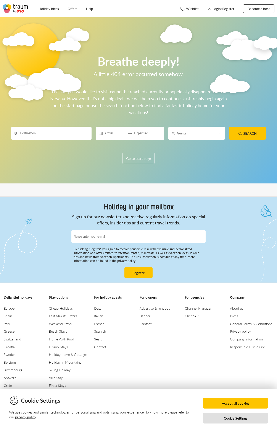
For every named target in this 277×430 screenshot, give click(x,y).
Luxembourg (13, 370)
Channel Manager (198, 308)
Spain (8, 316)
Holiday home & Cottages (68, 354)
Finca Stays (57, 385)
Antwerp (10, 378)
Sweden (10, 354)
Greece (9, 331)
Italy (7, 324)
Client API (192, 316)
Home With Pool (61, 339)
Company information (246, 339)
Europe (9, 308)
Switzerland (12, 339)
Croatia (9, 347)
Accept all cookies (235, 403)
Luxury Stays (58, 347)
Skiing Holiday (60, 370)
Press (234, 316)
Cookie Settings (235, 418)
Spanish (100, 331)
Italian (98, 316)
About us (236, 308)
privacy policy (126, 261)
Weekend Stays (60, 324)
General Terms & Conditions (251, 324)
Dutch (98, 308)
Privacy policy (240, 331)
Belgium (10, 362)
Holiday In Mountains (65, 362)
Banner (145, 316)
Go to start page (138, 158)
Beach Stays (58, 331)
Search (247, 133)
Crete (8, 385)
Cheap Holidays (61, 308)
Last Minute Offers (63, 316)
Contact (100, 347)
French (99, 324)
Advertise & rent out (155, 308)
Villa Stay (56, 378)
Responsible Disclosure (247, 347)
